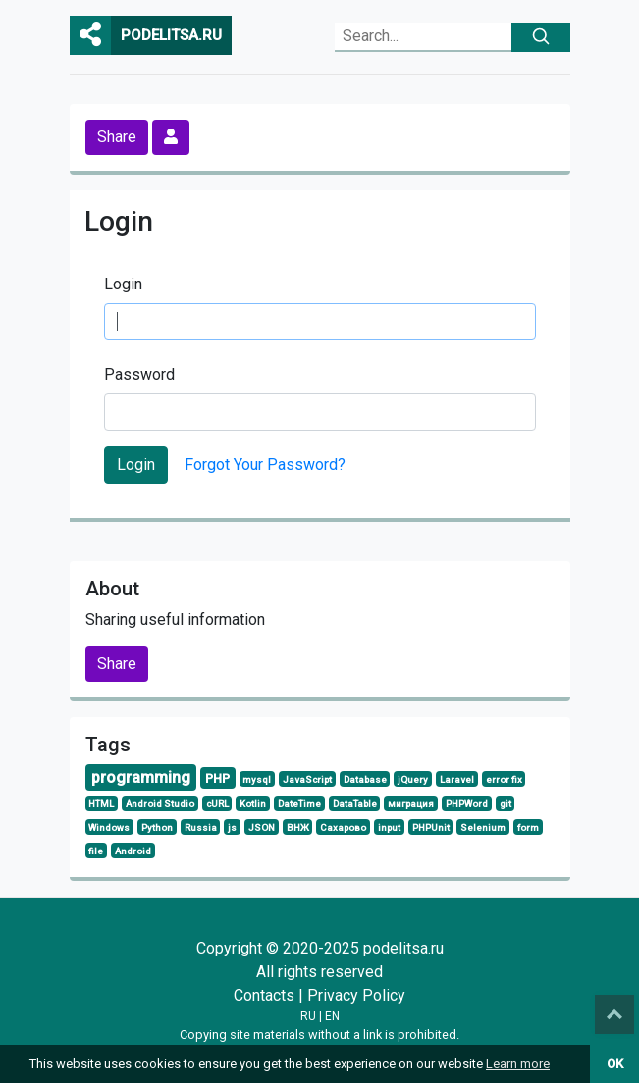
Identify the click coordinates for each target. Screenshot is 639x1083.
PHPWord (467, 804)
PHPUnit (431, 827)
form (528, 827)
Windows (109, 827)
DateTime (299, 804)
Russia (201, 827)
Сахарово (343, 827)
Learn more (518, 1064)
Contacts (264, 995)
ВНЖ (298, 827)
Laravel (457, 779)
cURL (217, 804)
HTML (101, 804)
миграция (411, 804)
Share (116, 137)
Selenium (483, 827)
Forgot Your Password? (265, 464)
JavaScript (307, 779)
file (95, 851)
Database (365, 779)
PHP (217, 778)
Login (123, 284)
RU (308, 1016)
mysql (256, 779)
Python (157, 827)
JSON (261, 827)
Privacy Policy (356, 995)
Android (133, 851)
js (232, 827)
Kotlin (253, 804)
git (505, 804)
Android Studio (160, 804)
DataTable (355, 804)
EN (332, 1016)
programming (140, 777)
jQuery (413, 779)
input (389, 827)
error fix (504, 779)
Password (139, 374)
